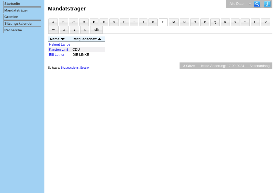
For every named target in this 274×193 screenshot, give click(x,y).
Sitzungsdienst (70, 67)
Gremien (11, 17)
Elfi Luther (56, 55)
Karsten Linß (58, 49)
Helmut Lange (59, 44)
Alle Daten (237, 4)
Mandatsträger (16, 10)
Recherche (13, 30)
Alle (96, 30)
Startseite (12, 4)
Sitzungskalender (18, 23)
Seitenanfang (259, 66)
